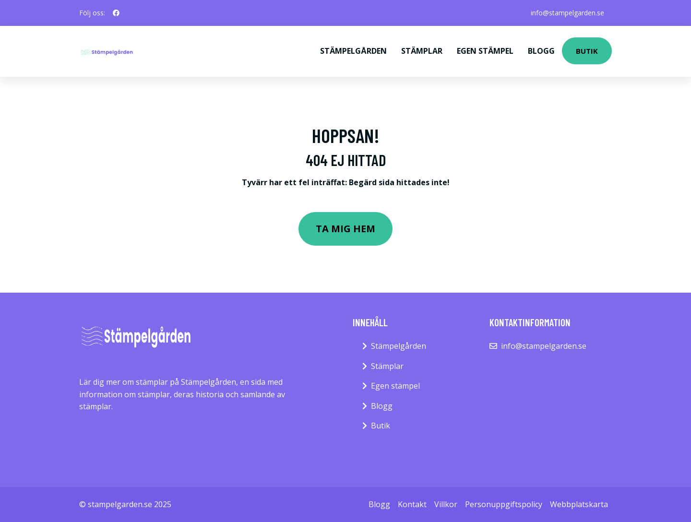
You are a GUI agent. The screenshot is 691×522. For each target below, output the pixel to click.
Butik (587, 51)
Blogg (541, 51)
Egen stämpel (485, 51)
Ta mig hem (345, 228)
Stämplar (421, 51)
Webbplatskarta (579, 504)
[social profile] (116, 13)
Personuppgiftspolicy (503, 504)
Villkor (445, 504)
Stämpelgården (353, 51)
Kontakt (412, 504)
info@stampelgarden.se (567, 12)
